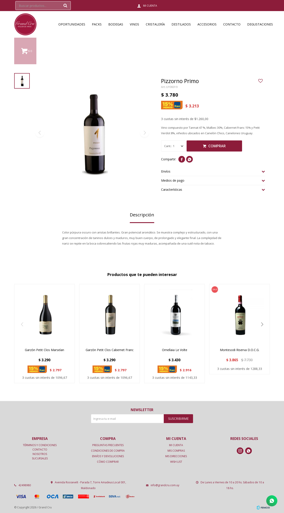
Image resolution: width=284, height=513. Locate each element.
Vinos (134, 24)
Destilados (181, 24)
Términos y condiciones (40, 445)
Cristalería (155, 24)
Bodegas (115, 24)
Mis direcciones (176, 456)
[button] (262, 324)
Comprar (217, 146)
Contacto (232, 24)
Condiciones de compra (108, 451)
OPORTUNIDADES (71, 24)
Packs (97, 24)
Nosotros (40, 454)
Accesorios (207, 24)
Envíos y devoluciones (108, 456)
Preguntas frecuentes (108, 445)
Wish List (176, 462)
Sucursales (40, 458)
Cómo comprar (108, 462)
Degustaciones (260, 24)
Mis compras (176, 451)
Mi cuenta (176, 445)
